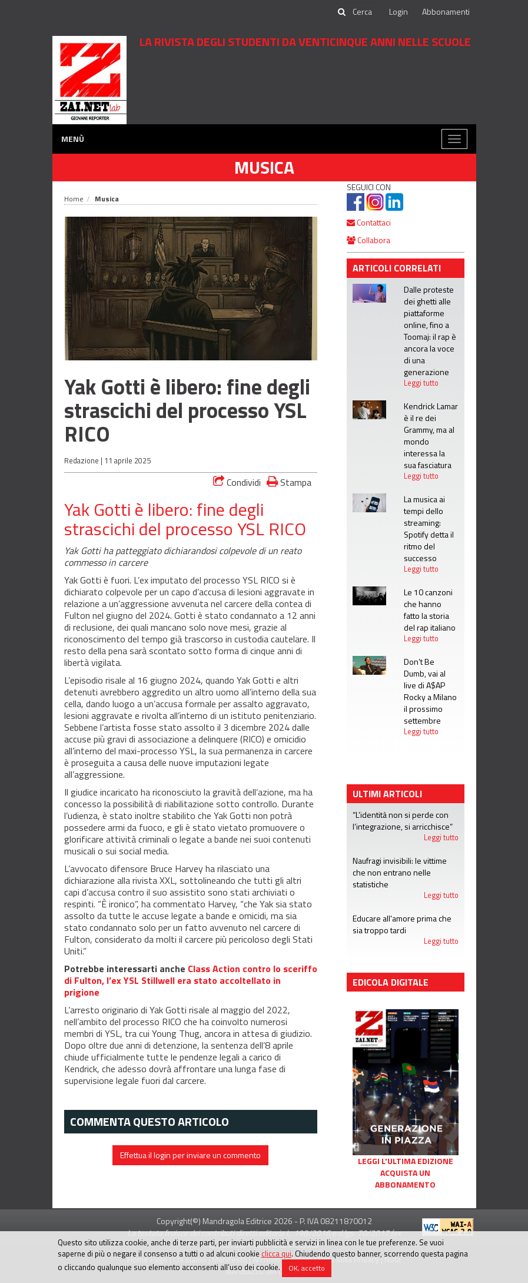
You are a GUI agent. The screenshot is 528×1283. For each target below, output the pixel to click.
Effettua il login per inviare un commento (190, 1155)
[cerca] (363, 11)
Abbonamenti (446, 11)
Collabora (368, 240)
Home (74, 198)
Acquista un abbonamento (405, 1179)
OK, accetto (306, 1268)
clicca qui (276, 1253)
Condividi (237, 482)
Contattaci (369, 222)
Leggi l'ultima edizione (405, 1161)
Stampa (289, 482)
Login (398, 11)
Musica (264, 167)
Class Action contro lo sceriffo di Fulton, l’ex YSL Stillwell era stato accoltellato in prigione (190, 980)
